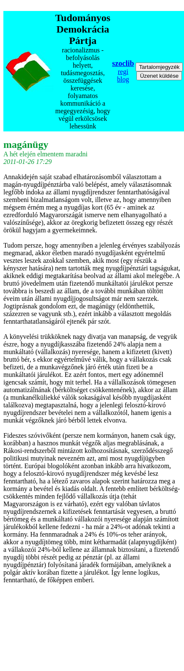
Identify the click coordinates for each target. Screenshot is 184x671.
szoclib (123, 63)
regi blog (123, 75)
